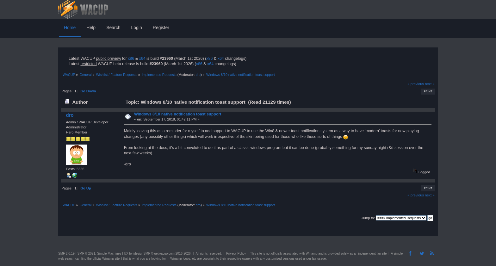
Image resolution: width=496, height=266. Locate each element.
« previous (415, 84)
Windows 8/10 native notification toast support (177, 114)
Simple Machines (109, 253)
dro (198, 75)
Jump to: (368, 218)
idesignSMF (141, 253)
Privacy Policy (236, 253)
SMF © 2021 (86, 253)
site (259, 253)
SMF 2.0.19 (66, 253)
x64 (142, 58)
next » (430, 84)
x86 (131, 58)
